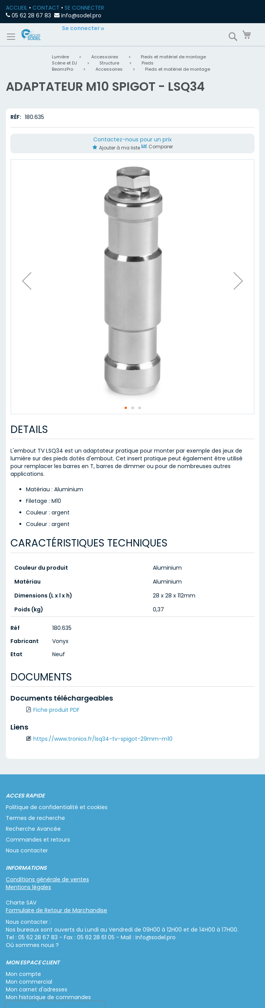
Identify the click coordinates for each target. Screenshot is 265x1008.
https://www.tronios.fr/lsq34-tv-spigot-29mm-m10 (103, 739)
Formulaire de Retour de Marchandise (56, 910)
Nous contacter (27, 850)
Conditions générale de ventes (47, 879)
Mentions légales (28, 887)
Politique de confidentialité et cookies (57, 807)
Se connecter (81, 28)
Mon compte (23, 974)
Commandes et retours (38, 839)
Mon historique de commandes (48, 997)
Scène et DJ (64, 63)
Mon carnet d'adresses (36, 989)
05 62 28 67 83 (31, 15)
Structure (109, 63)
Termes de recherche (35, 818)
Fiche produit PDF (56, 710)
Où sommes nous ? (32, 945)
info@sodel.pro (81, 15)
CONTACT (46, 8)
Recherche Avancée (33, 829)
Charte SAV (21, 902)
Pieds (148, 63)
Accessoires (104, 57)
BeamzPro (62, 69)
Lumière (60, 57)
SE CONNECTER (84, 8)
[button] (26, 281)
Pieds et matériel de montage (173, 57)
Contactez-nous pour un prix (132, 139)
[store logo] (31, 34)
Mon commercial (29, 982)
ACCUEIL (16, 8)
